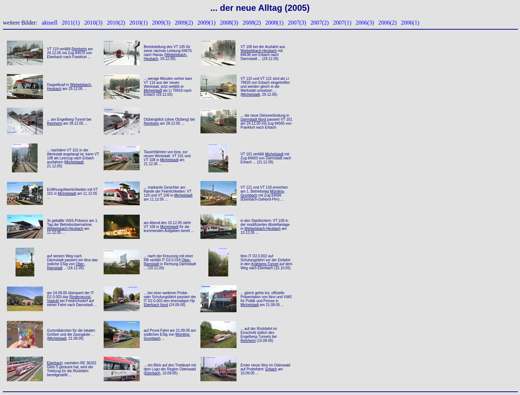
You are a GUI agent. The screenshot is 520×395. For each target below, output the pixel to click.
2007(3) (297, 23)
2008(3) (229, 23)
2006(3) (365, 23)
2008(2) (252, 23)
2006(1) (410, 23)
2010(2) (116, 23)
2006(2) (387, 23)
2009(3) (161, 23)
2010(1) (138, 23)
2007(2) (320, 23)
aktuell (50, 23)
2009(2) (184, 23)
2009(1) (206, 23)
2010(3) (93, 23)
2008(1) (274, 23)
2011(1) (71, 23)
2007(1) (342, 23)
